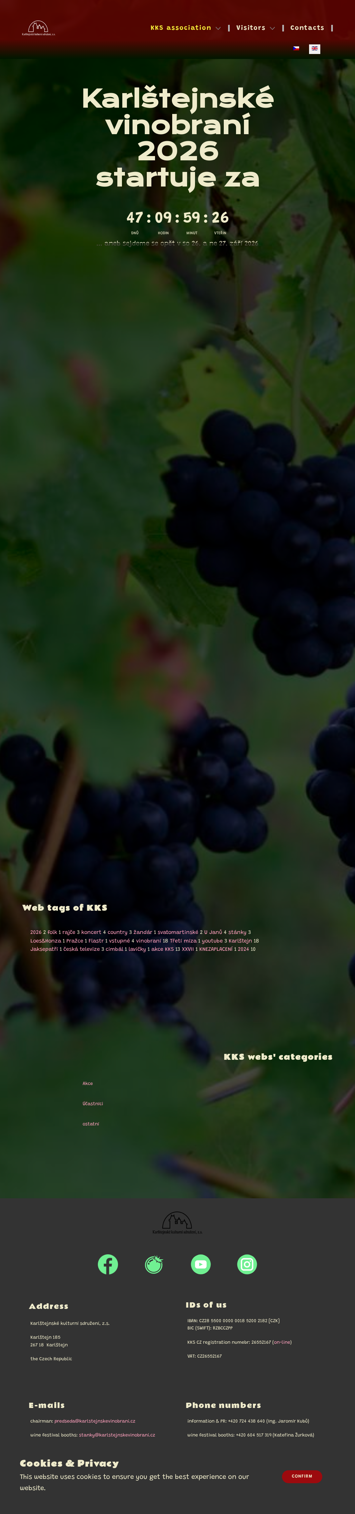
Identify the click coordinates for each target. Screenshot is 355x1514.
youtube (212, 941)
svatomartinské (178, 932)
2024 (243, 949)
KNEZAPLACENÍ (216, 949)
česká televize (81, 949)
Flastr (96, 941)
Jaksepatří (44, 949)
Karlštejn (240, 941)
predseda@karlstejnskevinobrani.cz (95, 1421)
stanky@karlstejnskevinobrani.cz (117, 1435)
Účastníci (90, 1104)
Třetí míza (183, 941)
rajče (68, 932)
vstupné (119, 941)
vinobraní (148, 941)
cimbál (114, 949)
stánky (237, 932)
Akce (85, 1084)
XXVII (188, 949)
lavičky (137, 949)
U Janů (213, 932)
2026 (36, 932)
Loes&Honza (45, 941)
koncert (91, 932)
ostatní (88, 1124)
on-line (282, 1342)
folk (52, 932)
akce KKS (162, 949)
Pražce (74, 941)
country (118, 932)
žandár (143, 932)
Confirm (302, 1476)
